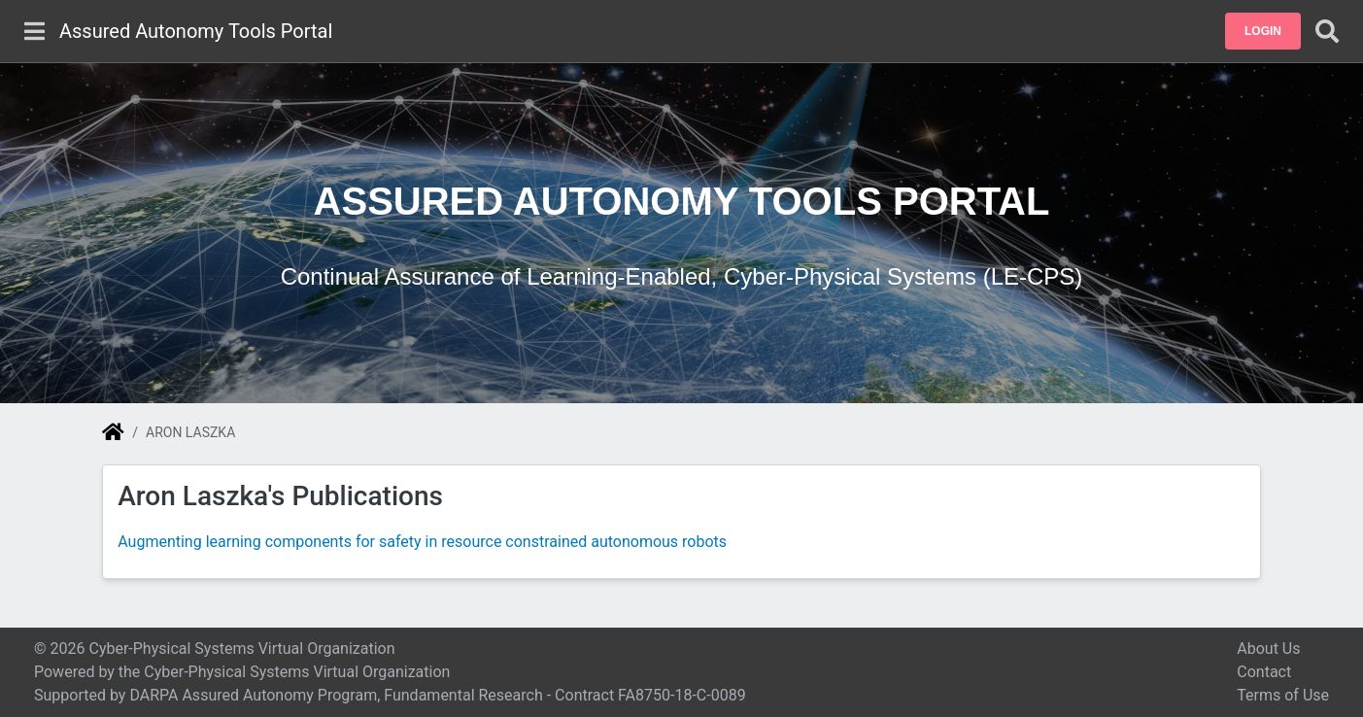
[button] (1263, 31)
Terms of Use (1283, 695)
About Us (1268, 648)
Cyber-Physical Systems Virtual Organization (297, 672)
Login (1262, 31)
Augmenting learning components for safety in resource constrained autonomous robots (422, 541)
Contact (1264, 672)
